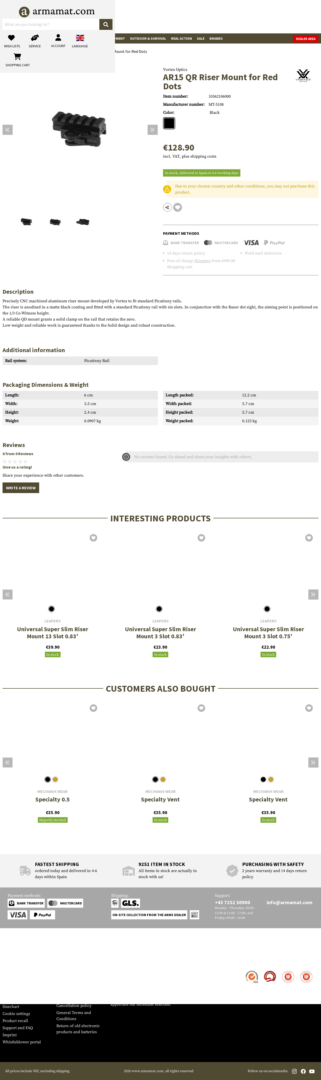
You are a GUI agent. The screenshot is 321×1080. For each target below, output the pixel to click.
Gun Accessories (33, 38)
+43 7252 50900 (232, 902)
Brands (216, 38)
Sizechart (11, 1006)
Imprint (10, 1034)
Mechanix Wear (52, 791)
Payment (10, 985)
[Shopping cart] (287, 16)
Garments (62, 38)
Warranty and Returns (22, 992)
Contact (9, 971)
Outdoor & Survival (148, 38)
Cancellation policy (73, 1005)
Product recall (15, 1020)
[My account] (239, 16)
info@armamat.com (289, 902)
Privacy (63, 998)
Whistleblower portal (22, 1042)
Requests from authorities (79, 991)
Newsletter (12, 999)
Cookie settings (16, 1013)
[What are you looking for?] (133, 16)
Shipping (202, 260)
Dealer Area (305, 39)
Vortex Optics (175, 69)
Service (12, 961)
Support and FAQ (18, 1027)
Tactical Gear (88, 38)
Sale (200, 38)
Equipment (115, 38)
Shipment (11, 978)
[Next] (153, 130)
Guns (9, 38)
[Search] (172, 16)
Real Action (181, 38)
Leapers (52, 621)
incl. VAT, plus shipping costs (189, 156)
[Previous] (8, 130)
